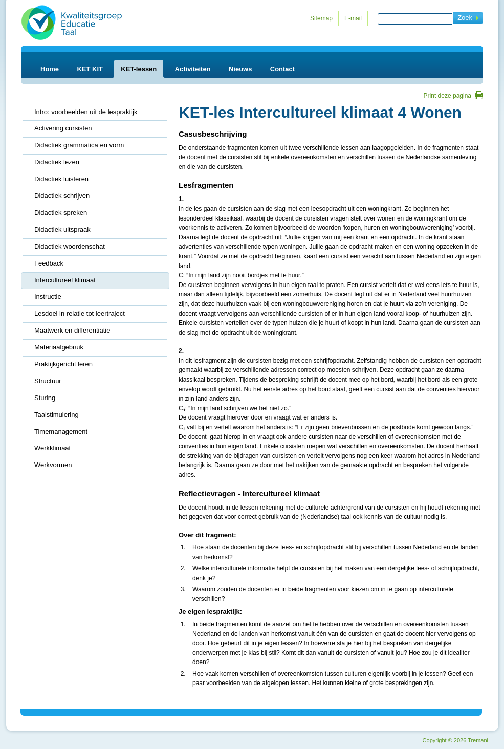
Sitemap (321, 18)
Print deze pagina (447, 95)
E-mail (353, 18)
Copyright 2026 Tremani (455, 740)
